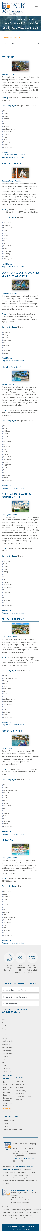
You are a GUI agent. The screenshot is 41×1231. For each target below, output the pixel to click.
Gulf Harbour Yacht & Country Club (16, 496)
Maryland (5, 1035)
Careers (19, 1100)
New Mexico (6, 1044)
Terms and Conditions (24, 1097)
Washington (6, 1068)
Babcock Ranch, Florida (11, 181)
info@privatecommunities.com (24, 1158)
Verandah (8, 840)
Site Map (19, 1088)
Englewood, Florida (9, 293)
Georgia (4, 1029)
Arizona (4, 1017)
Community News (7, 1104)
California (5, 1020)
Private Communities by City (17, 1009)
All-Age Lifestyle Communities (9, 961)
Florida (4, 1026)
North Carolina (7, 1047)
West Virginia (6, 1071)
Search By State (11, 1011)
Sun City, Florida (8, 748)
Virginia (4, 1065)
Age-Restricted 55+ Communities (20, 962)
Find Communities (8, 1083)
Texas (4, 1059)
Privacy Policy (21, 1091)
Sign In (6, 1123)
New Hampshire (7, 1041)
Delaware (5, 1023)
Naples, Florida (8, 384)
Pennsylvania (6, 1050)
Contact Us (20, 1085)
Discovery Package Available (13, 155)
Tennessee (6, 1056)
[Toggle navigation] (36, 7)
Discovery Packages (6, 1094)
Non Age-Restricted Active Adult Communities (32, 962)
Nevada (4, 1038)
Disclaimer (20, 1094)
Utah (3, 1062)
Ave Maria (8, 57)
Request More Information (13, 157)
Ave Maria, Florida (9, 74)
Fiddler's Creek (11, 366)
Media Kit (7, 1126)
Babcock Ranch (12, 163)
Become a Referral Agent (13, 1129)
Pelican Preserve (13, 619)
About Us (19, 1082)
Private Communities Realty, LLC (24, 1190)
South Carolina (7, 1053)
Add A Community (10, 1120)
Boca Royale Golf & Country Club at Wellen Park (20, 274)
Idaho (4, 1032)
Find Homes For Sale (7, 1088)
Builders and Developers (7, 1099)
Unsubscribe (7, 1112)
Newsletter (7, 1109)
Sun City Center (12, 731)
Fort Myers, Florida (9, 514)
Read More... (7, 152)
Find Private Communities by (19, 983)
